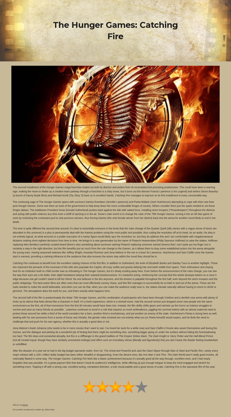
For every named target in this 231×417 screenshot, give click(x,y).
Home (25, 405)
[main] (115, 30)
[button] (226, 5)
